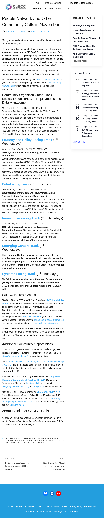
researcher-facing (44, 440)
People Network (55, 3)
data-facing (30, 438)
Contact (18, 506)
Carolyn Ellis (38, 386)
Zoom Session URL (32, 316)
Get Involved (29, 506)
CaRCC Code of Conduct (48, 506)
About (10, 506)
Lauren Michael (40, 31)
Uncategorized (14, 438)
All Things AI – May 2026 (84, 25)
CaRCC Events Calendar (48, 79)
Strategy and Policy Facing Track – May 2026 (90, 96)
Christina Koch (17, 405)
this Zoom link (33, 383)
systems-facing (35, 443)
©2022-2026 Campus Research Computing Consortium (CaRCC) (52, 511)
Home (37, 3)
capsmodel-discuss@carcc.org (49, 320)
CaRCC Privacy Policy (72, 506)
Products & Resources (82, 3)
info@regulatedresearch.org (15, 386)
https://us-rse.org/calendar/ (15, 356)
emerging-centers (48, 438)
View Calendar (79, 142)
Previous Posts (80, 61)
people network (24, 440)
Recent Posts (90, 506)
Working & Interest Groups (48, 9)
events (9, 440)
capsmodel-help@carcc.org (46, 323)
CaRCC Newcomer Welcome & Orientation (90, 133)
